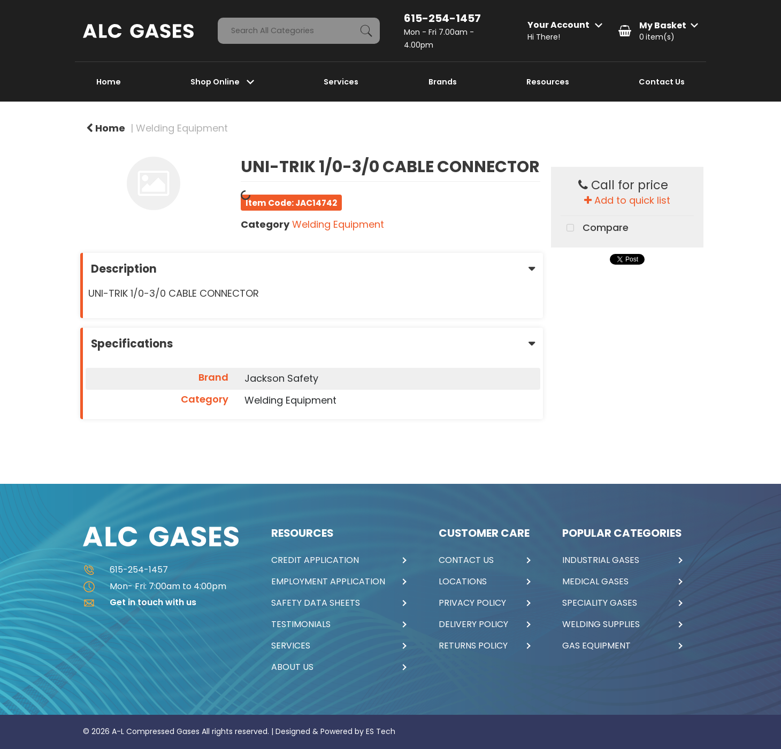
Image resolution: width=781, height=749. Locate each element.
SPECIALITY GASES (599, 603)
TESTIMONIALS (301, 624)
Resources (547, 81)
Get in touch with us (139, 602)
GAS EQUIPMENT (596, 646)
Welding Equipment (182, 128)
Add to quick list (627, 200)
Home (108, 81)
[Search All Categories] (299, 31)
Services (341, 81)
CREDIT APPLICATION (315, 560)
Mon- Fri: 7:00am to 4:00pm (154, 586)
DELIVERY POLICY (473, 624)
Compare (595, 228)
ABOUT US (292, 667)
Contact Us (662, 81)
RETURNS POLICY (473, 646)
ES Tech (380, 731)
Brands (442, 81)
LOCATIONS (463, 581)
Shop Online (215, 81)
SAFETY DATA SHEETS (315, 603)
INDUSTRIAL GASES (600, 560)
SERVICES (290, 646)
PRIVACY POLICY (472, 603)
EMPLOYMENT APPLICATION (328, 581)
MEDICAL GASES (595, 581)
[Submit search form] (367, 31)
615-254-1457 (442, 18)
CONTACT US (466, 560)
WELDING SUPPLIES (601, 624)
